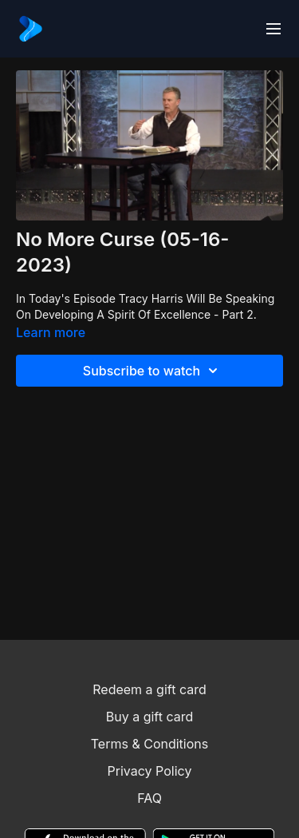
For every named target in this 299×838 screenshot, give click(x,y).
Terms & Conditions (149, 744)
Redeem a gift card (149, 689)
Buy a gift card (150, 717)
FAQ (149, 798)
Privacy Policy (150, 771)
